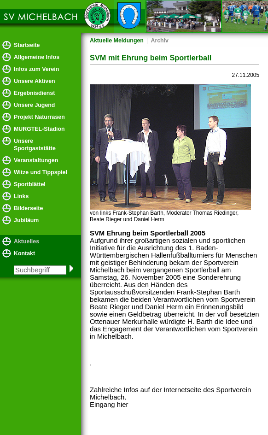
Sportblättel (30, 184)
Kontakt (24, 253)
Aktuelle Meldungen (117, 40)
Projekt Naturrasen (39, 117)
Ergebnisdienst (34, 93)
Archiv (160, 40)
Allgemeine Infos (36, 57)
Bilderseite (28, 208)
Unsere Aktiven (34, 81)
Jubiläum (26, 220)
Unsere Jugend (34, 105)
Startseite (27, 45)
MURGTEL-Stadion (39, 129)
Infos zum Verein (36, 69)
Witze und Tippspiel (40, 172)
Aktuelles (26, 241)
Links (21, 196)
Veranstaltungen (36, 160)
